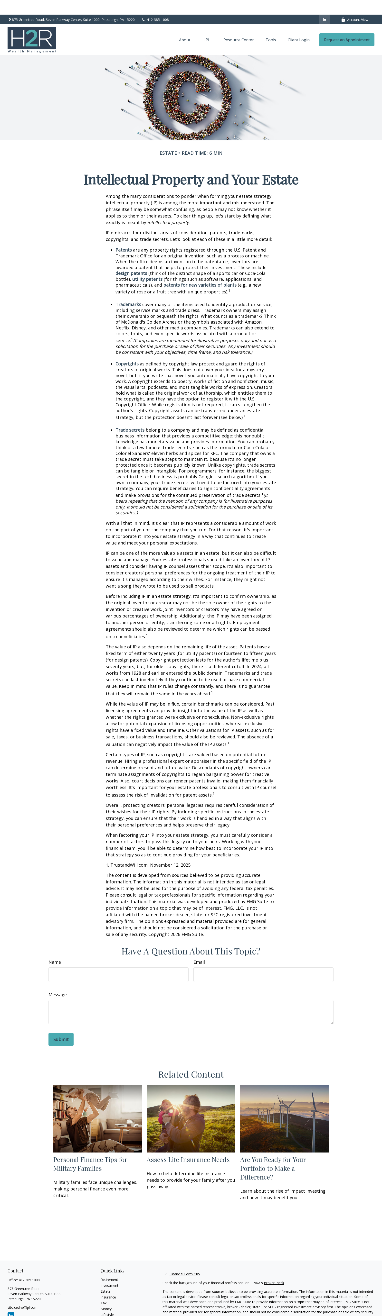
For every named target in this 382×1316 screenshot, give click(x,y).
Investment (109, 1271)
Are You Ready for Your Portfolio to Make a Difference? (273, 1153)
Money (106, 1294)
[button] (184, 25)
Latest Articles (112, 1306)
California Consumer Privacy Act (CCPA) (323, 1306)
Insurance (108, 1282)
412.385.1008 (29, 1265)
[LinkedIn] (324, 5)
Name (54, 947)
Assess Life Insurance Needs (188, 1144)
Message (57, 980)
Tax (103, 1288)
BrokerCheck (274, 1268)
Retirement (109, 1265)
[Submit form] (61, 1024)
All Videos (108, 1311)
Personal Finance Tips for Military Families (90, 1149)
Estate (106, 1276)
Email (199, 947)
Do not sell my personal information (290, 1311)
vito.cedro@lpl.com (23, 1292)
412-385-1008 (155, 5)
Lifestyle (107, 1300)
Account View (354, 5)
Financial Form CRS (185, 1259)
